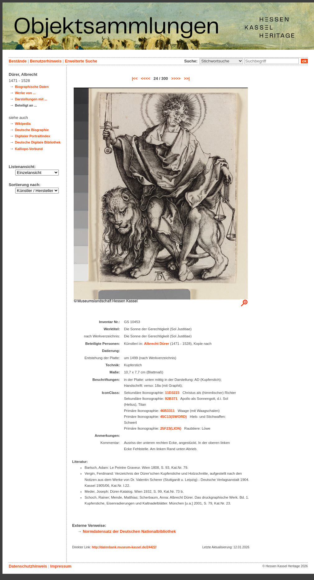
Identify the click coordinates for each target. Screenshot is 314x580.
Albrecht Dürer (156, 343)
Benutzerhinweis (46, 61)
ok (304, 61)
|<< (135, 78)
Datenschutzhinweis (28, 566)
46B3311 (167, 411)
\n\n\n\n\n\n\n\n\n (221, 61)
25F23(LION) (170, 428)
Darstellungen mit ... (31, 99)
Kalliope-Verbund (29, 149)
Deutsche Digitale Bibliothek (38, 142)
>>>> (176, 78)
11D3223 (172, 393)
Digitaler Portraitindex (32, 136)
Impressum (60, 566)
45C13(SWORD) (173, 416)
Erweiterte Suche (81, 61)
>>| (187, 78)
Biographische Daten (32, 87)
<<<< (145, 78)
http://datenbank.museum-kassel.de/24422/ (124, 547)
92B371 (171, 398)
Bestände (18, 61)
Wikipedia (23, 124)
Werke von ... (25, 93)
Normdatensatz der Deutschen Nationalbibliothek (129, 531)
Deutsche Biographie (32, 130)
